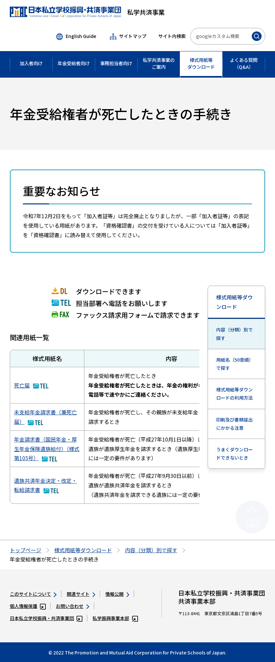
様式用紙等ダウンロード (234, 302)
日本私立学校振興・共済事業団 (46, 618)
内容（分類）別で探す (234, 333)
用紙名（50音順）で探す (234, 363)
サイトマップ (128, 36)
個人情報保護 (28, 606)
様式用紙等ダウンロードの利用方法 (234, 393)
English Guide (76, 36)
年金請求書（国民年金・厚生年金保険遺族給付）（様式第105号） (46, 448)
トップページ (25, 550)
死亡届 (31, 385)
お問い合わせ (72, 606)
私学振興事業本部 (115, 618)
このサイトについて (33, 594)
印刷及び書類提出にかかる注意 (234, 423)
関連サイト (81, 594)
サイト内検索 (172, 36)
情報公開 (117, 594)
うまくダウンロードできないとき (234, 453)
